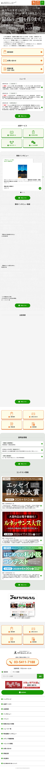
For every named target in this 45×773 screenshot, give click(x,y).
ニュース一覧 (7, 729)
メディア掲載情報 (8, 739)
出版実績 (6, 709)
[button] (20, 192)
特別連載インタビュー (10, 734)
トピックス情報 (8, 744)
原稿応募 (6, 753)
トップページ (7, 699)
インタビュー (7, 714)
